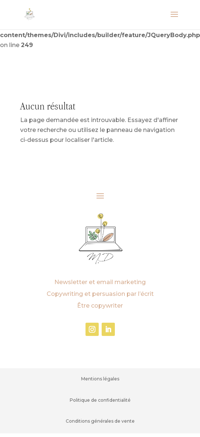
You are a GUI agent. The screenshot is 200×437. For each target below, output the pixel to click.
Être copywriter (100, 305)
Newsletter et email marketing (100, 282)
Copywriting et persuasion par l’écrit (100, 293)
